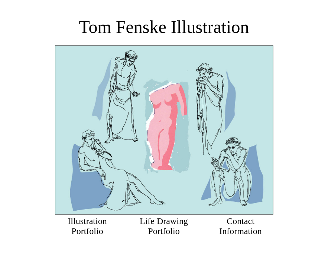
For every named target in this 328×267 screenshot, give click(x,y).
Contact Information (240, 226)
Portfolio (163, 231)
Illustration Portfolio (87, 226)
